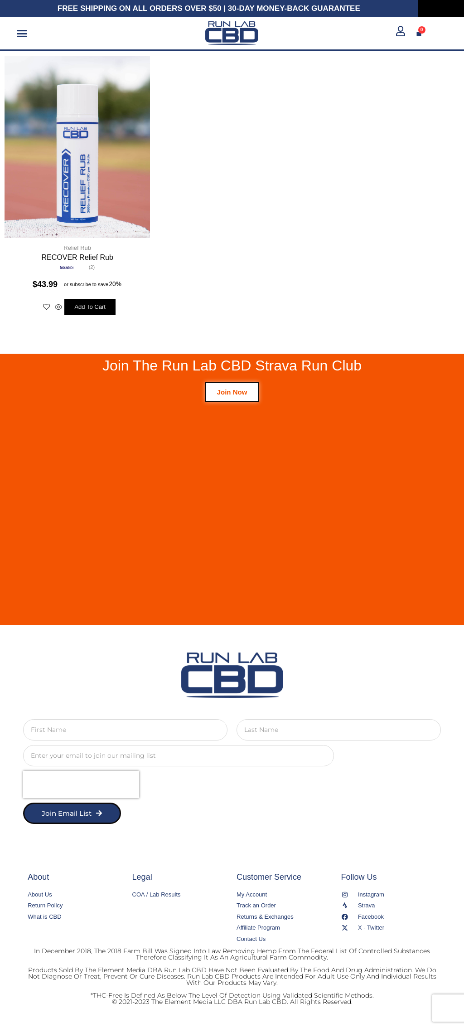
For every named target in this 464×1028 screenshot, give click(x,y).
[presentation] (81, 784)
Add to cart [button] (89, 306)
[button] (22, 33)
